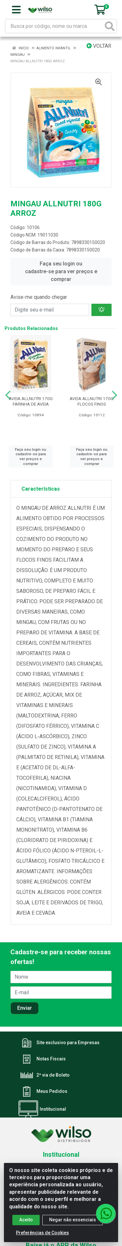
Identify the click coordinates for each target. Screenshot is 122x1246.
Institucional (53, 1109)
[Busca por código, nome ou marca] (54, 26)
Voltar (99, 46)
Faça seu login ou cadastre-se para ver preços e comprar (61, 271)
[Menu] (16, 10)
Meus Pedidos (51, 1091)
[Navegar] (8, 395)
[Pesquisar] (109, 26)
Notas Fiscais (51, 1058)
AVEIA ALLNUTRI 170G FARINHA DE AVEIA (31, 401)
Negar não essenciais (72, 1222)
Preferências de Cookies (42, 1235)
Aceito (26, 1222)
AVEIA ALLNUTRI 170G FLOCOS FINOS (92, 401)
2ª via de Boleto (53, 1075)
